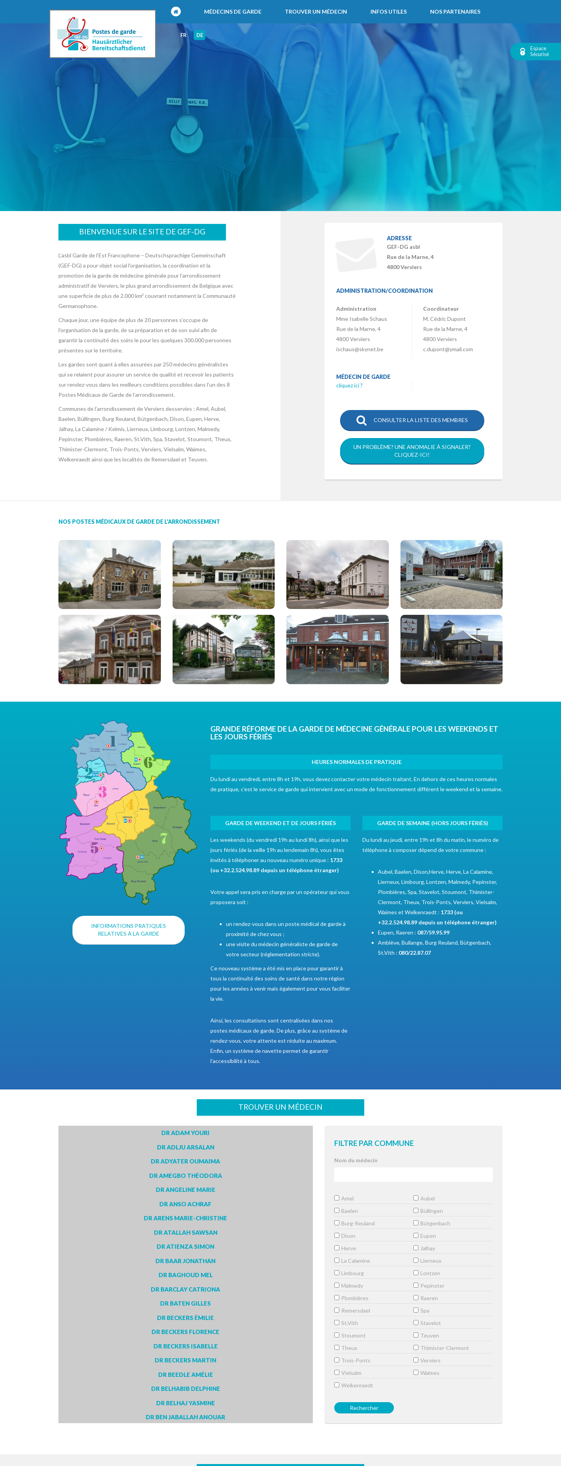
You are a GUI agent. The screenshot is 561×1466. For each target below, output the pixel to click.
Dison (344, 1235)
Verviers (427, 1360)
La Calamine (352, 1260)
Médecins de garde (232, 11)
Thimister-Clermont (441, 1348)
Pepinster (429, 1285)
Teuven (426, 1335)
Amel (344, 1198)
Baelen (346, 1210)
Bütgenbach (431, 1223)
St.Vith (346, 1323)
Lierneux (427, 1260)
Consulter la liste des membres (412, 420)
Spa (421, 1310)
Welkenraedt (353, 1385)
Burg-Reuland (354, 1223)
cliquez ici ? (349, 385)
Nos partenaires (455, 11)
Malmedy (348, 1285)
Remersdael (352, 1310)
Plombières (351, 1298)
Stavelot (427, 1323)
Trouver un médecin (316, 11)
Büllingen (428, 1210)
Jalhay (424, 1248)
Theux (345, 1348)
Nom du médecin (356, 1160)
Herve (345, 1248)
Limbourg (349, 1273)
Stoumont (350, 1335)
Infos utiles (388, 11)
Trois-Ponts (352, 1360)
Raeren (425, 1298)
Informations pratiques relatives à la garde (128, 929)
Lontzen (426, 1273)
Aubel (424, 1198)
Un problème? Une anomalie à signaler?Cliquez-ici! (412, 450)
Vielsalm (348, 1372)
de (199, 35)
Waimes (426, 1372)
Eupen (424, 1235)
